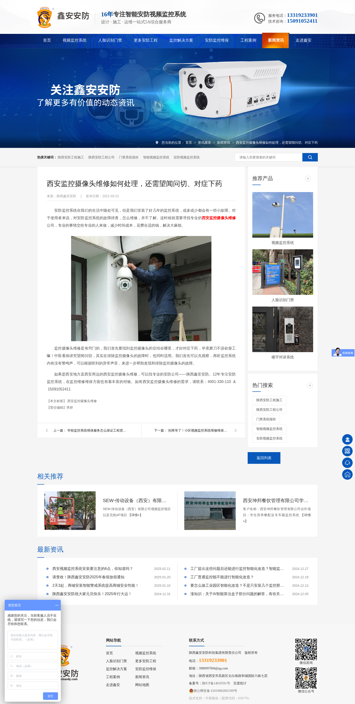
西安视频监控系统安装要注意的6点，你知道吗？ (92, 569)
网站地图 (142, 685)
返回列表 (264, 458)
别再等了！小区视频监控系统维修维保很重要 (198, 430)
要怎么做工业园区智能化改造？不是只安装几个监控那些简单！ (237, 585)
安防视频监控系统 (187, 157)
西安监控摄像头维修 (82, 401)
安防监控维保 (217, 40)
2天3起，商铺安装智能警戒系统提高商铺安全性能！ (95, 585)
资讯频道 (205, 142)
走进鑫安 (304, 40)
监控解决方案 (181, 40)
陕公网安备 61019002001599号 (213, 691)
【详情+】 (135, 515)
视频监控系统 (75, 40)
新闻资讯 (276, 40)
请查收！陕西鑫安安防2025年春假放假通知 (88, 577)
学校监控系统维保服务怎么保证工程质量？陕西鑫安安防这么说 (97, 430)
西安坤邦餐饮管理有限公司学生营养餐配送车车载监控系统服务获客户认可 (277, 500)
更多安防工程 (146, 40)
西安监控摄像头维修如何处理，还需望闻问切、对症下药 (277, 142)
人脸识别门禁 (110, 40)
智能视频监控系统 (156, 157)
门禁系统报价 (129, 157)
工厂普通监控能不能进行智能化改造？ (222, 577)
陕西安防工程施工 (71, 157)
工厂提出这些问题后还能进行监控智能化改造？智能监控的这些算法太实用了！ (237, 569)
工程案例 (248, 40)
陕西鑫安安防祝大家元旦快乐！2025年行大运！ (92, 594)
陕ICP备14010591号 (216, 683)
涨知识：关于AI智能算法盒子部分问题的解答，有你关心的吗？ (237, 594)
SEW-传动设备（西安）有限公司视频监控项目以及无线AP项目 (137, 500)
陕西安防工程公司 (101, 157)
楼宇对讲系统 (283, 357)
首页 (47, 40)
